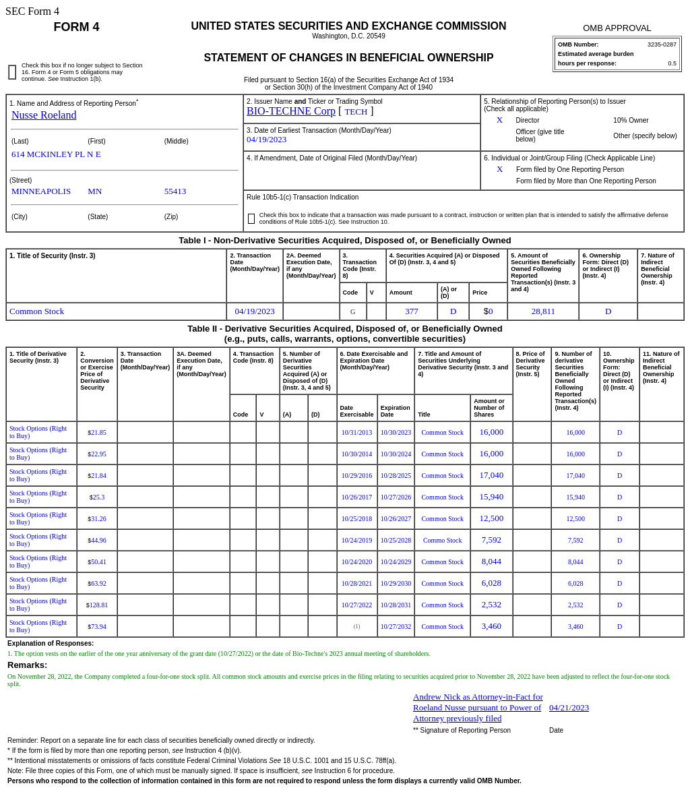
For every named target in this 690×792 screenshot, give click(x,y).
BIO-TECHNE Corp (291, 111)
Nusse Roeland (43, 115)
